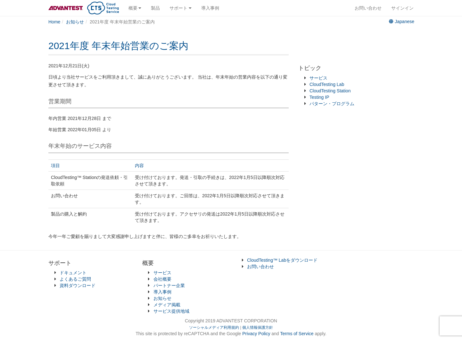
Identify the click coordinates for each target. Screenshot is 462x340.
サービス (318, 78)
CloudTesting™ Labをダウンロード (282, 260)
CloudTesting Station (330, 90)
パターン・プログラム (331, 103)
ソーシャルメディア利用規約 (214, 327)
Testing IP (319, 97)
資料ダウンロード (77, 285)
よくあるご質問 (75, 279)
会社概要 (162, 279)
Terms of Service (296, 333)
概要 (135, 8)
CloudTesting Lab (326, 84)
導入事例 (210, 8)
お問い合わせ (368, 8)
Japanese (401, 21)
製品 (155, 8)
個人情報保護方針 (257, 327)
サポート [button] (180, 8)
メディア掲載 (166, 304)
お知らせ (162, 298)
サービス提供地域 (171, 311)
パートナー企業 (169, 285)
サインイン (402, 8)
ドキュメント (73, 272)
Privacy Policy (256, 333)
